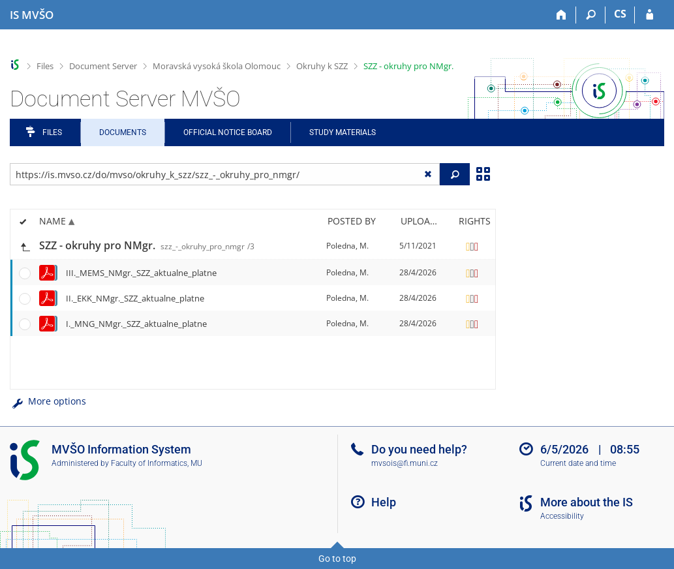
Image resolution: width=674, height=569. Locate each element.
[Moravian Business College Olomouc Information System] (32, 15)
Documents (122, 132)
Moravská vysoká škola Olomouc (217, 66)
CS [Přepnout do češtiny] (620, 14)
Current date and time (578, 463)
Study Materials (342, 132)
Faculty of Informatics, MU (156, 463)
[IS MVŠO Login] (649, 15)
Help (383, 502)
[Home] (561, 15)
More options (48, 401)
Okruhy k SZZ (322, 66)
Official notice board (227, 132)
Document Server (103, 66)
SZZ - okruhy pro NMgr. (408, 66)
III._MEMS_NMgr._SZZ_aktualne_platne (141, 273)
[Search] (590, 15)
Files (45, 66)
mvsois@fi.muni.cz (404, 463)
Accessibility (562, 516)
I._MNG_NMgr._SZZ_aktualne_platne (136, 324)
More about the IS (586, 502)
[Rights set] (472, 246)
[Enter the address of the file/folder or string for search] (225, 174)
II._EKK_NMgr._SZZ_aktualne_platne (135, 298)
